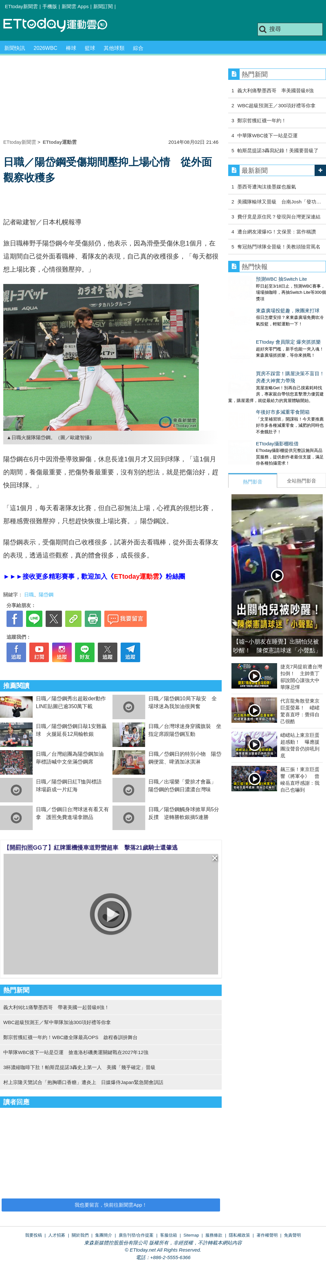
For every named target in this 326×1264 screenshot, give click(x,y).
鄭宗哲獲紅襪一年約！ (261, 120)
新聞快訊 (14, 48)
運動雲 (60, 25)
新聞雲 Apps (75, 6)
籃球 (90, 48)
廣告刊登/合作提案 (136, 1235)
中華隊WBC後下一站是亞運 (267, 135)
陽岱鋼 (46, 594)
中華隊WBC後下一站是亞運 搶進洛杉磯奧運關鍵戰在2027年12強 (75, 1052)
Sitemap (191, 1235)
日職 (29, 594)
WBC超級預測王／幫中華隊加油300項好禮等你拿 (57, 1022)
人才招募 (56, 1235)
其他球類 (114, 48)
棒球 (71, 48)
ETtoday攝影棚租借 (249, 417)
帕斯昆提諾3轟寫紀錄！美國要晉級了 (277, 150)
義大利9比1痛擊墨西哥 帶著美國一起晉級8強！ (56, 1007)
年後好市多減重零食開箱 (255, 392)
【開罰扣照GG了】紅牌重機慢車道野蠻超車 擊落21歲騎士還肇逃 (91, 847)
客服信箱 (168, 1235)
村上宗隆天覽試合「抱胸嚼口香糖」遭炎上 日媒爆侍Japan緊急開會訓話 (83, 1082)
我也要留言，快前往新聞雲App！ (111, 1205)
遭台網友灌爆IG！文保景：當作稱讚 (276, 231)
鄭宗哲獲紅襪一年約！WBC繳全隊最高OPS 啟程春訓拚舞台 (70, 1037)
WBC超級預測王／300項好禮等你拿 (276, 105)
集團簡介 (103, 1235)
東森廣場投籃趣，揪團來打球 (260, 304)
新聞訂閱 (103, 6)
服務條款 (213, 1235)
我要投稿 (33, 1235)
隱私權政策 (239, 1235)
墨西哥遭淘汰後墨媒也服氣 (266, 186)
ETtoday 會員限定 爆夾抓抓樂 (260, 329)
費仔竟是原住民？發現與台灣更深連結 (278, 216)
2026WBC (45, 48)
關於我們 (80, 1235)
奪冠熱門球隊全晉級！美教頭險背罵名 (278, 246)
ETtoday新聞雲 (21, 6)
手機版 (49, 6)
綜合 (138, 48)
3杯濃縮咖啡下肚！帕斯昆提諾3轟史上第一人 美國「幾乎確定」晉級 (79, 1067)
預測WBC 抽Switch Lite (253, 279)
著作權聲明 (267, 1235)
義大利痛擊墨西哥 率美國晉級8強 (275, 90)
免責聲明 (292, 1235)
